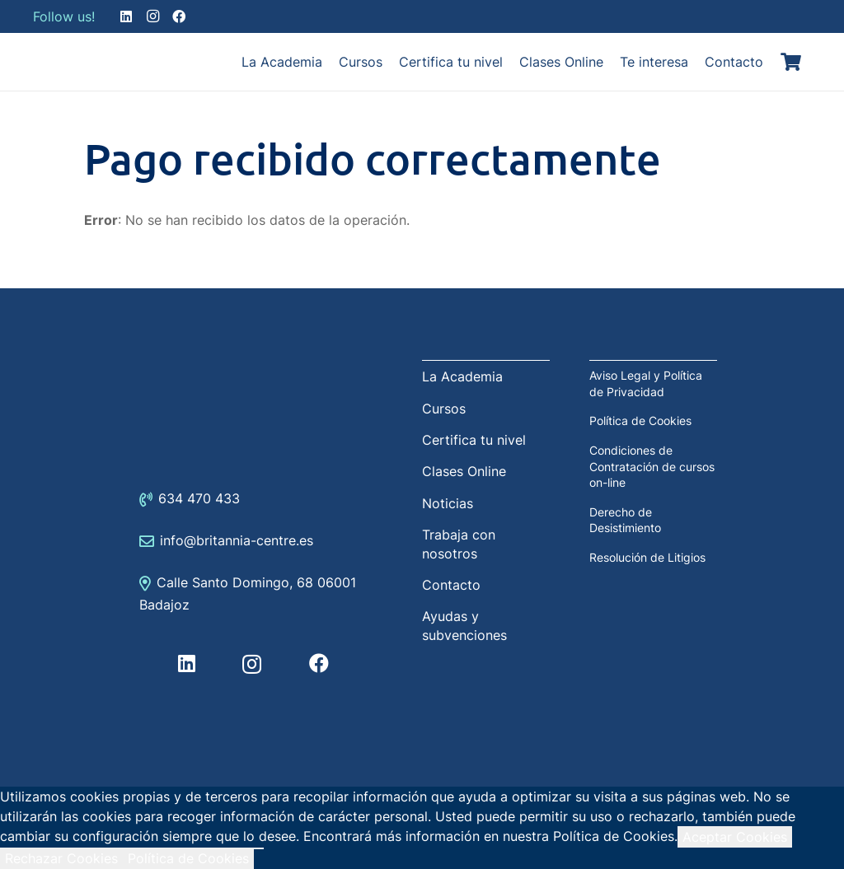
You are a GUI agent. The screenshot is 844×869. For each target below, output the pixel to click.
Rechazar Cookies (61, 858)
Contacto (451, 585)
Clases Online (464, 471)
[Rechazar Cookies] (259, 848)
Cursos (444, 408)
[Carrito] (791, 62)
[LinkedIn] (126, 16)
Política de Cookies (640, 420)
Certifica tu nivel (474, 440)
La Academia (462, 376)
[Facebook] (179, 16)
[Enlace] (74, 62)
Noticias (447, 503)
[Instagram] (152, 16)
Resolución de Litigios (647, 557)
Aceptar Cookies (734, 837)
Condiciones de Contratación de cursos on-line (652, 466)
